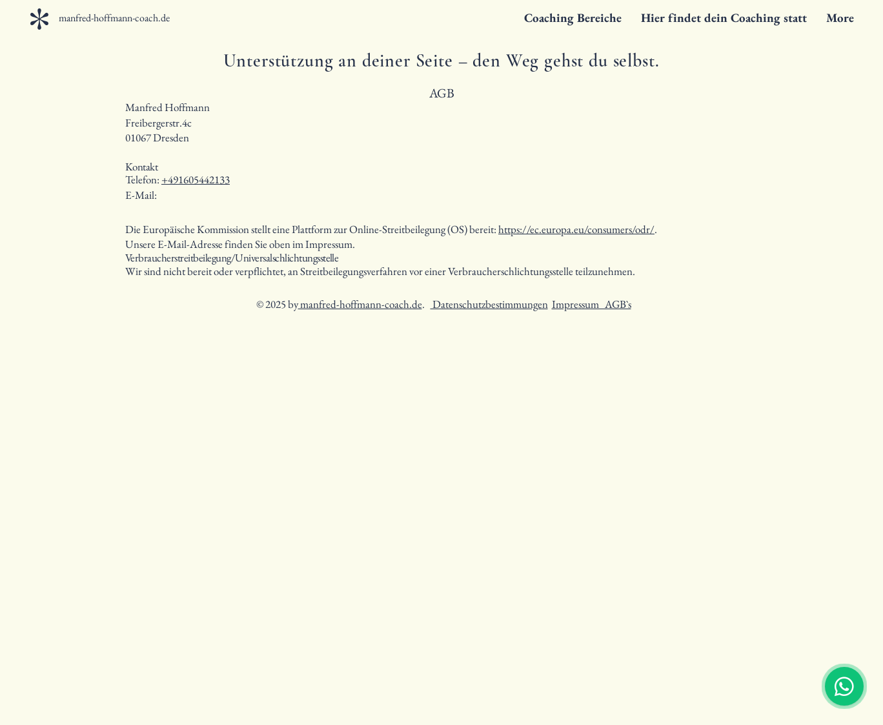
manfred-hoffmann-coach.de (360, 304)
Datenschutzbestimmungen (489, 304)
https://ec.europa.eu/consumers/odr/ (576, 229)
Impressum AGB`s (591, 304)
